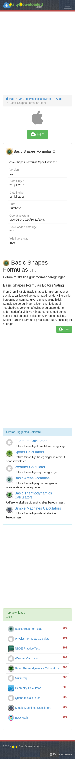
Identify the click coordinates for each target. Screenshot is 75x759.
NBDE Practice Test (24, 648)
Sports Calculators (29, 452)
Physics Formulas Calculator (29, 638)
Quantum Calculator (31, 441)
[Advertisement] (37, 53)
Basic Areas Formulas (32, 478)
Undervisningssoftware (35, 98)
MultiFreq (17, 678)
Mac (10, 98)
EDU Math (18, 717)
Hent (37, 134)
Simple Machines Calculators (38, 508)
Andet (59, 98)
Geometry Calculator (24, 688)
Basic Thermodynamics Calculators (33, 495)
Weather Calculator (30, 467)
